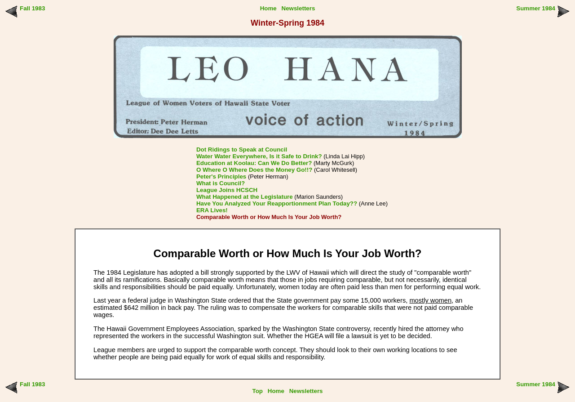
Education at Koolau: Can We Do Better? (254, 163)
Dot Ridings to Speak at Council (241, 149)
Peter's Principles (221, 176)
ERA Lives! (212, 210)
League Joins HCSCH (226, 190)
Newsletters (298, 8)
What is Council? (220, 183)
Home (268, 8)
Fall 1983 (32, 8)
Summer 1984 (535, 8)
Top (257, 391)
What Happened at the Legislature (244, 196)
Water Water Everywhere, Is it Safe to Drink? (259, 156)
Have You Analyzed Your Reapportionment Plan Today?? (276, 203)
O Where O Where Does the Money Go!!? (254, 169)
